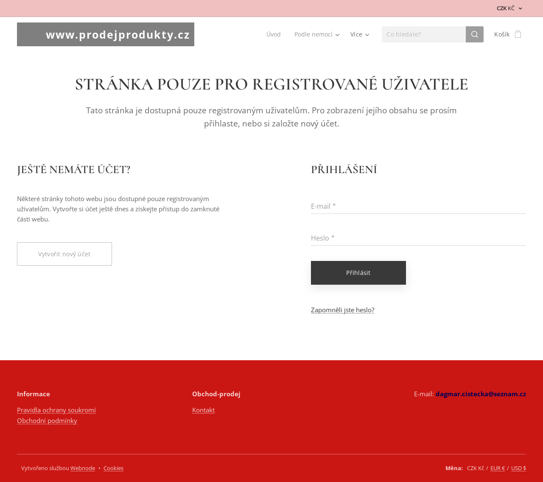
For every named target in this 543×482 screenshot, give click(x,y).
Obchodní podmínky (47, 420)
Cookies (113, 468)
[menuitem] (274, 34)
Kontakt (203, 410)
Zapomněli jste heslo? (342, 309)
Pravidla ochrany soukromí (56, 410)
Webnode (82, 468)
